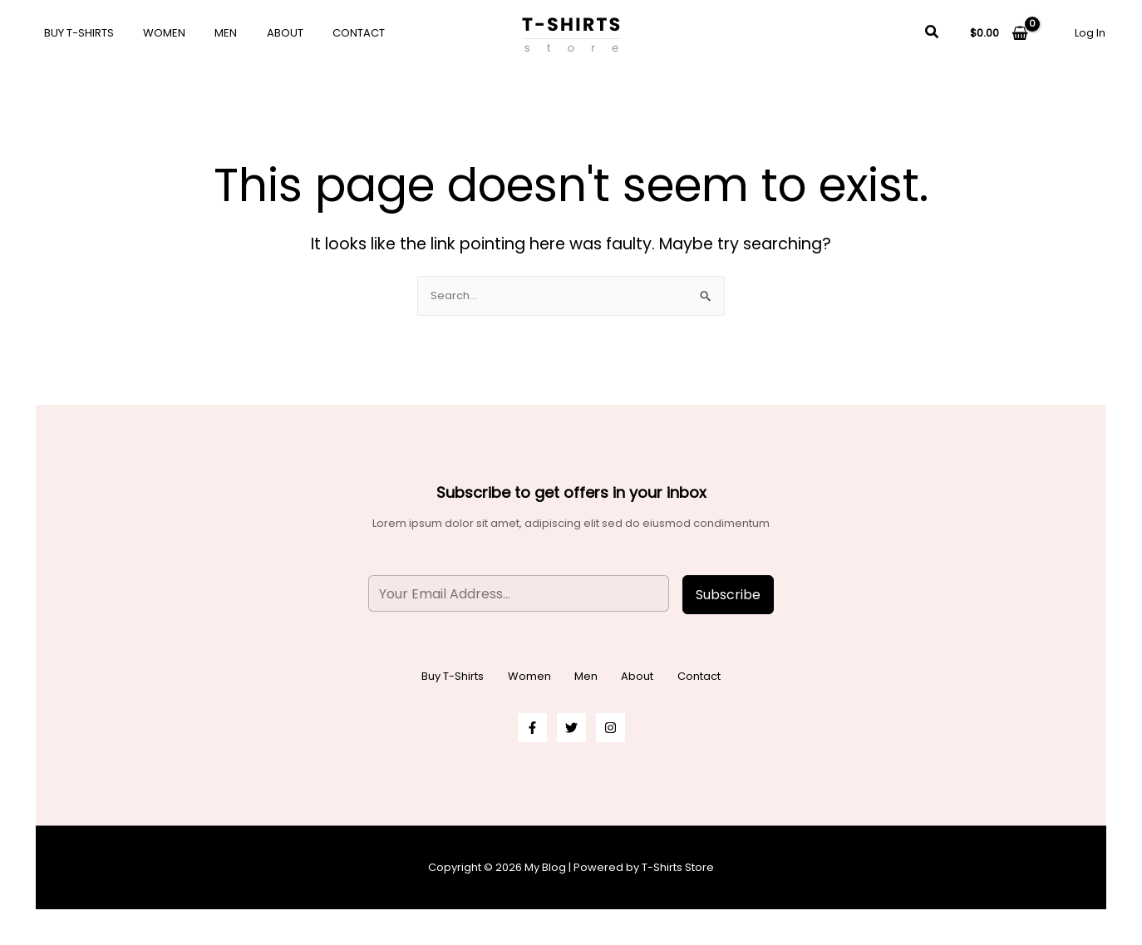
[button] (932, 33)
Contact (324, 33)
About (257, 33)
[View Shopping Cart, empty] (999, 33)
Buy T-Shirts (75, 33)
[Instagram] (610, 727)
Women (152, 33)
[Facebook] (532, 727)
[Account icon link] (1090, 33)
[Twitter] (571, 727)
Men (206, 33)
